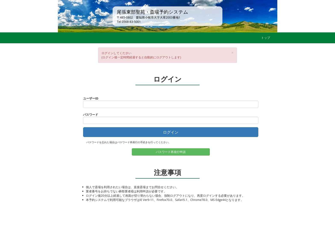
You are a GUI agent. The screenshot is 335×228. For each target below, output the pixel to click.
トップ (265, 38)
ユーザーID (90, 98)
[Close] (232, 53)
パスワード (90, 115)
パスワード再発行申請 (171, 152)
